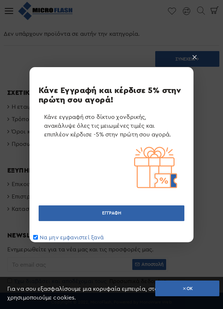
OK (190, 288)
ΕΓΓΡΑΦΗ (111, 213)
